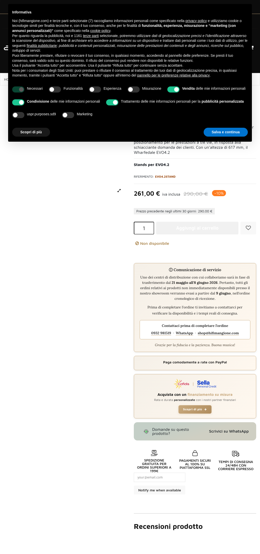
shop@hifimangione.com (218, 333)
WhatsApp (184, 333)
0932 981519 (161, 333)
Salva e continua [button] (226, 132)
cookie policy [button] (100, 31)
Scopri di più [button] (31, 132)
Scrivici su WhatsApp (229, 431)
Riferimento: (144, 176)
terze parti (91, 36)
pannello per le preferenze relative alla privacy (173, 75)
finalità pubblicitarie (42, 46)
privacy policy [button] (196, 21)
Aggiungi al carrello (197, 228)
